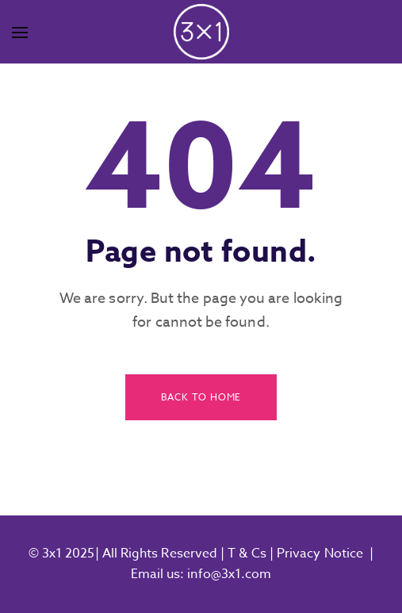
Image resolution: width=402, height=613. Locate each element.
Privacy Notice (320, 553)
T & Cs (245, 553)
